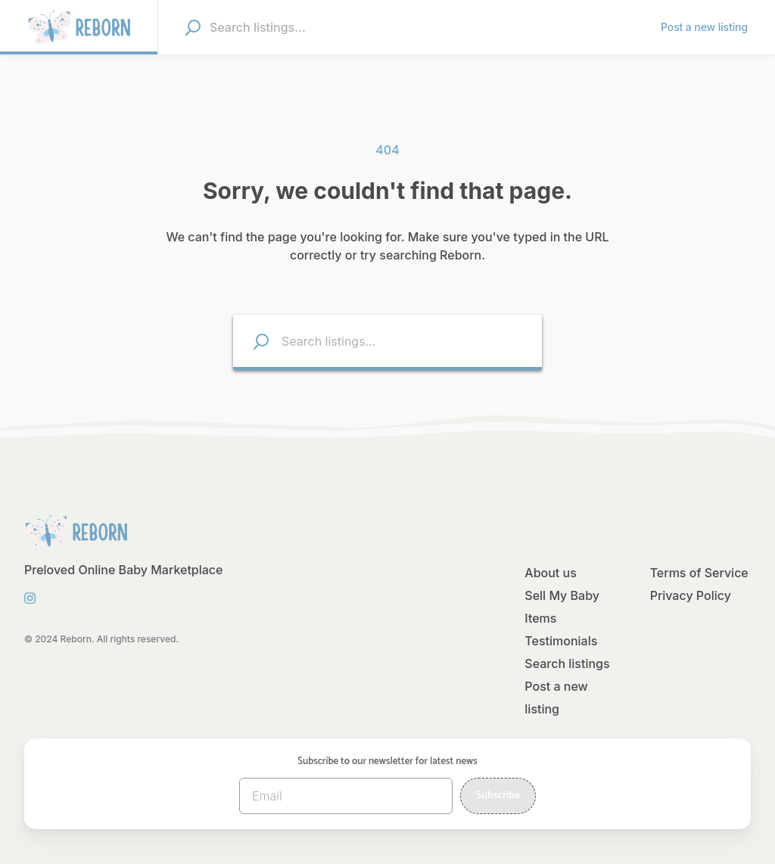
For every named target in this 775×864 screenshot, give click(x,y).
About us (550, 572)
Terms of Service (699, 572)
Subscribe (498, 795)
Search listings (566, 663)
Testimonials (560, 640)
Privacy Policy (690, 595)
